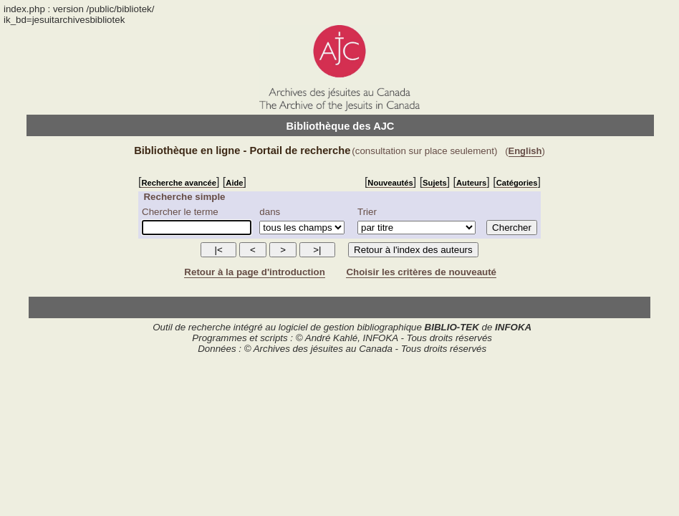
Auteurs (471, 182)
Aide (234, 182)
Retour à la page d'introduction (254, 272)
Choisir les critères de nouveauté (421, 272)
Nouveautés (390, 182)
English (525, 150)
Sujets (435, 182)
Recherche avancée (178, 182)
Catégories (517, 182)
